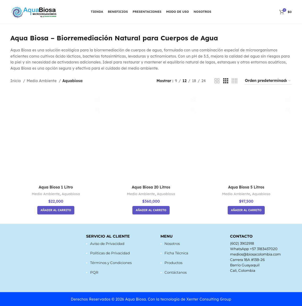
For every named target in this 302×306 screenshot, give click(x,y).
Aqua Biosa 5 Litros (246, 187)
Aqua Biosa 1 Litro (55, 187)
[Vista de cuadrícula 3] (225, 81)
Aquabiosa (71, 193)
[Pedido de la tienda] (268, 81)
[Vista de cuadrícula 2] (217, 81)
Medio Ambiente (42, 80)
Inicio (16, 80)
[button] (55, 209)
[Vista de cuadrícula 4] (234, 81)
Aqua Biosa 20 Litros (151, 187)
